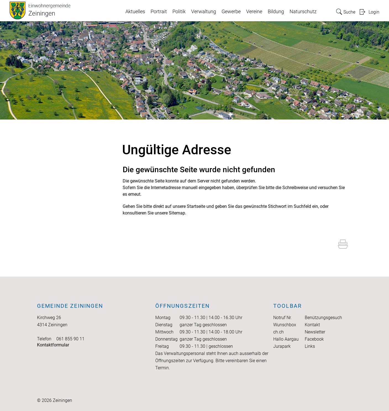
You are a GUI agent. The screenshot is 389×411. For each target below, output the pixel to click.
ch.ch (278, 332)
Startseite (196, 206)
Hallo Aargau (286, 339)
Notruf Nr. (282, 317)
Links (310, 346)
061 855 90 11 (70, 338)
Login (374, 12)
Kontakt (312, 324)
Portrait (159, 11)
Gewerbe (231, 11)
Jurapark (282, 346)
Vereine (254, 11)
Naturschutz (303, 11)
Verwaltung (203, 11)
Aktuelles (135, 11)
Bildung (276, 11)
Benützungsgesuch (323, 317)
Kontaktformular (53, 345)
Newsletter (315, 332)
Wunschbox (284, 324)
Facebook (314, 339)
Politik (179, 11)
